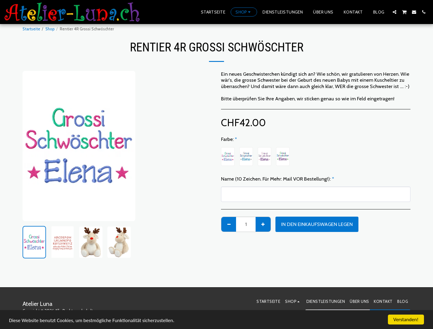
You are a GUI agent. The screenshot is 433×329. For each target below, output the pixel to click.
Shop (50, 28)
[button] (394, 12)
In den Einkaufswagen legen (317, 224)
